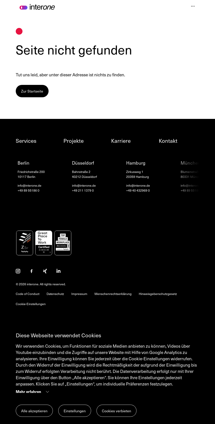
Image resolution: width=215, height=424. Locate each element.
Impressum (79, 293)
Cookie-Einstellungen (31, 304)
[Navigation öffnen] (193, 6)
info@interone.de (29, 185)
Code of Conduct (27, 293)
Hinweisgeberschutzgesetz (158, 293)
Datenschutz (55, 293)
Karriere (121, 141)
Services (26, 141)
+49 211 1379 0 (83, 190)
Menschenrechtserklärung (113, 293)
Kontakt (168, 141)
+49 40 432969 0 (138, 190)
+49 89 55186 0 (28, 190)
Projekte (73, 141)
